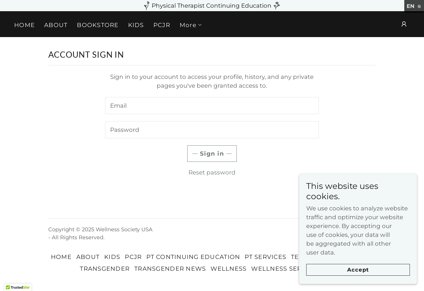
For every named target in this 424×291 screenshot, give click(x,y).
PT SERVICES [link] (265, 256)
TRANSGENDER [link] (105, 268)
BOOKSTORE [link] (97, 25)
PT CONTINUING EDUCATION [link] (193, 256)
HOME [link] (24, 25)
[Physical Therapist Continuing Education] (212, 5)
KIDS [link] (136, 25)
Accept (358, 270)
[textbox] (212, 105)
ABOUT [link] (55, 25)
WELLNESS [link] (228, 268)
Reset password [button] (212, 172)
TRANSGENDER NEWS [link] (170, 268)
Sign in (212, 153)
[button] (191, 25)
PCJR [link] (161, 25)
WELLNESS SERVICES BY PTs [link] (297, 268)
